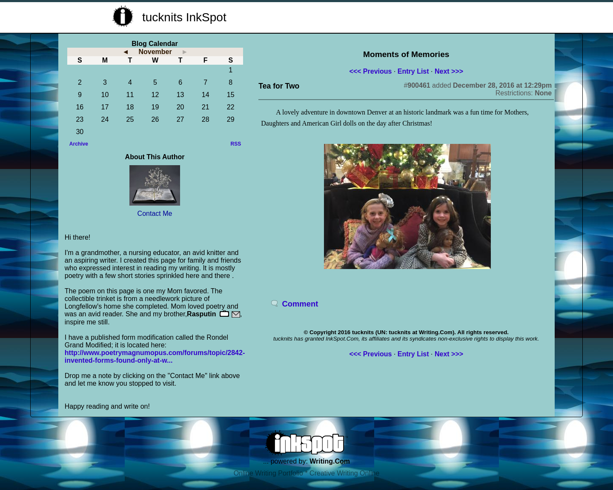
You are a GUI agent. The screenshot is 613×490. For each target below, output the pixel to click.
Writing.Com (329, 461)
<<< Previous (370, 71)
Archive (78, 144)
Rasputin (201, 314)
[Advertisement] (398, 16)
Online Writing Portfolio (268, 473)
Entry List (413, 71)
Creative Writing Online (344, 473)
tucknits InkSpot (184, 17)
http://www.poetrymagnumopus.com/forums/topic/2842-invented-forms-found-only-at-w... (155, 356)
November (155, 51)
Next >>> (449, 71)
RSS (236, 144)
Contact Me (154, 213)
